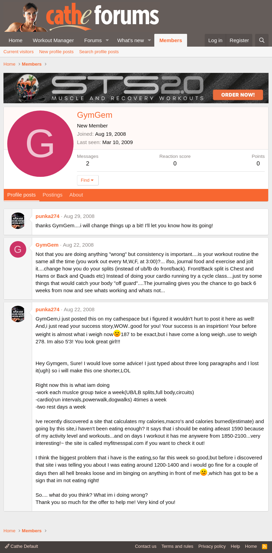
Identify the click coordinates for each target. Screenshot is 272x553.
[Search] (262, 40)
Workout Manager (53, 40)
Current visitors (18, 51)
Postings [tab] (53, 195)
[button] (107, 40)
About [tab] (76, 195)
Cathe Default (21, 546)
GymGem (47, 245)
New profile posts (56, 51)
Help (235, 546)
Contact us (145, 546)
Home (15, 40)
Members (170, 40)
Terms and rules (177, 546)
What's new (130, 40)
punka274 (47, 216)
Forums (93, 40)
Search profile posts (99, 51)
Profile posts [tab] (21, 195)
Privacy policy (212, 546)
